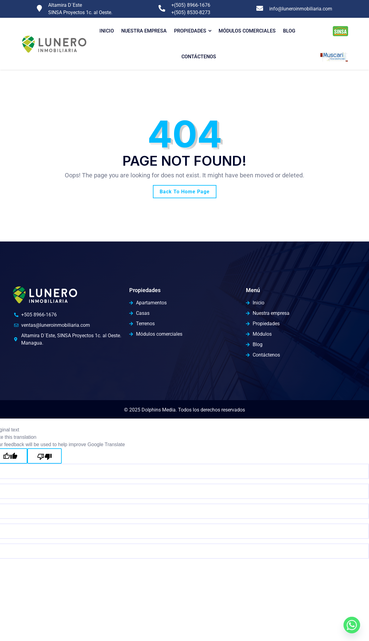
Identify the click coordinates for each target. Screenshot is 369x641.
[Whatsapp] (352, 625)
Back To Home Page (185, 192)
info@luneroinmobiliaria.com (300, 9)
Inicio (106, 31)
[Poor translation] (44, 456)
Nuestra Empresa (144, 31)
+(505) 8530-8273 (190, 12)
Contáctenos (198, 57)
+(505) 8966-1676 (190, 5)
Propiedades (190, 31)
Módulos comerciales (247, 31)
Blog (289, 31)
